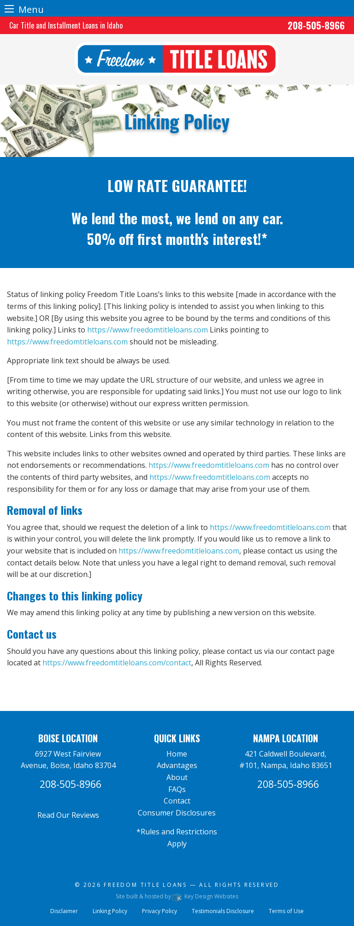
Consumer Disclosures (177, 813)
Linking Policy (110, 911)
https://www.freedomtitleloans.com (147, 330)
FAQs (177, 789)
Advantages (177, 765)
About (177, 777)
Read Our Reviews (68, 815)
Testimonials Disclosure (223, 911)
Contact (177, 801)
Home (176, 754)
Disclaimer (64, 911)
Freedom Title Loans (145, 885)
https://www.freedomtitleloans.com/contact (116, 663)
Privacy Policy (159, 911)
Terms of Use (286, 911)
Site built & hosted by (177, 896)
